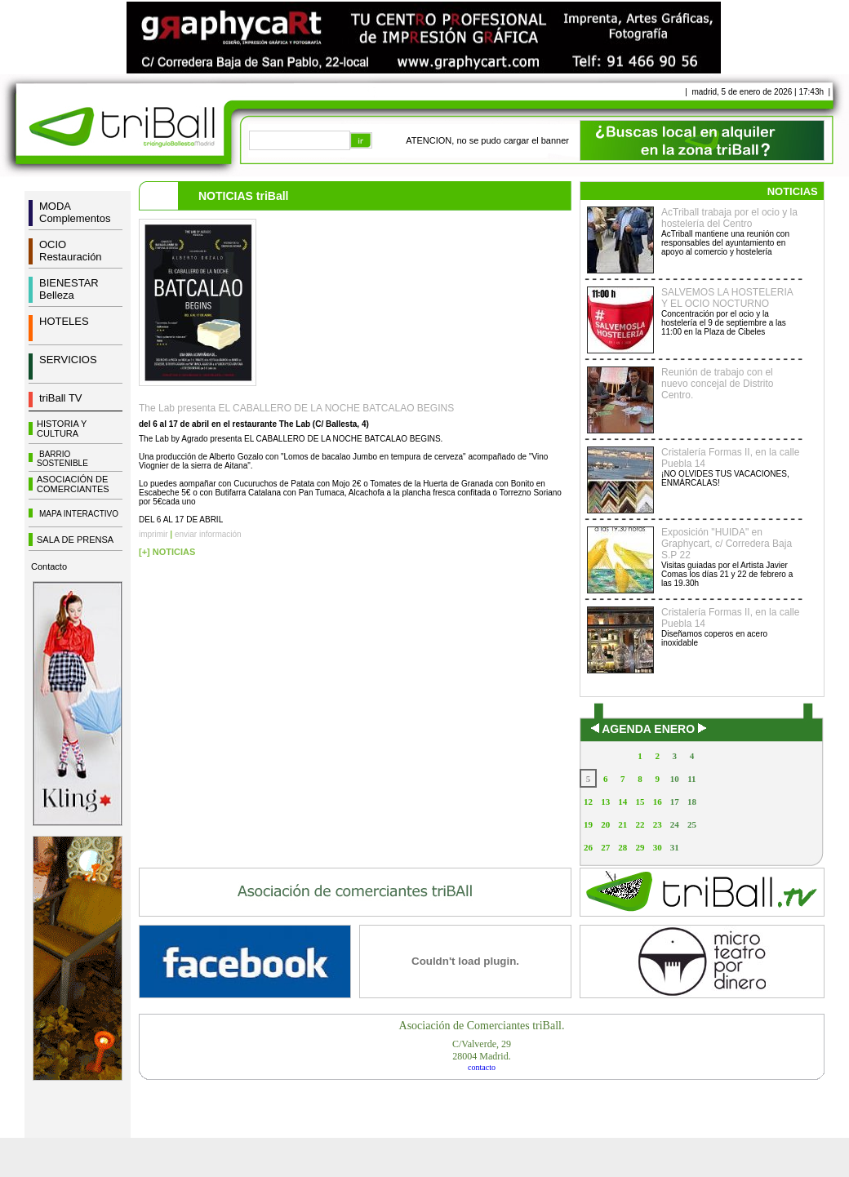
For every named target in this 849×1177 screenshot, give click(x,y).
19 (588, 824)
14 (622, 801)
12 (588, 801)
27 (605, 847)
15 (639, 801)
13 (605, 801)
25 (691, 824)
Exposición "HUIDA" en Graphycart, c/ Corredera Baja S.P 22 (726, 543)
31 (674, 847)
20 (605, 824)
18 (691, 801)
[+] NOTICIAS (167, 552)
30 (657, 847)
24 (674, 824)
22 (639, 824)
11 (691, 779)
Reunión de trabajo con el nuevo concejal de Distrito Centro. (717, 383)
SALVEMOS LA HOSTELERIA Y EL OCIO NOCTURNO (727, 297)
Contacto (49, 566)
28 (622, 847)
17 (674, 801)
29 (639, 847)
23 (657, 824)
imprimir (153, 534)
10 (674, 779)
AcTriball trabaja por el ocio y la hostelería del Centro (729, 218)
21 (622, 824)
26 (588, 847)
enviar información (208, 534)
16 (657, 801)
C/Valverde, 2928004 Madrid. (481, 1050)
